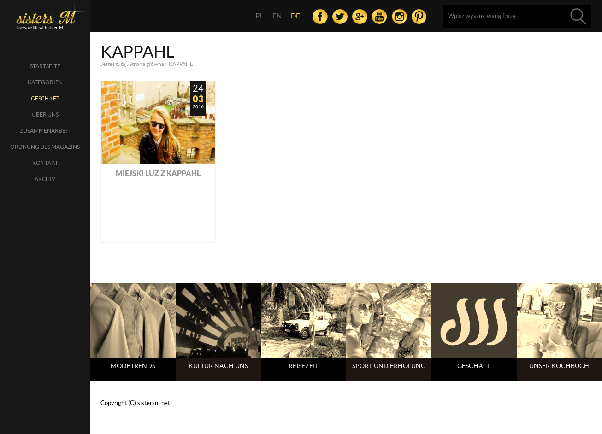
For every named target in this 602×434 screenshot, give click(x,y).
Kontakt (45, 163)
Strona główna (146, 64)
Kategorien (45, 82)
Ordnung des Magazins (45, 147)
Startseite (45, 66)
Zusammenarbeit (45, 131)
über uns (45, 114)
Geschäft (45, 98)
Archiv (45, 179)
